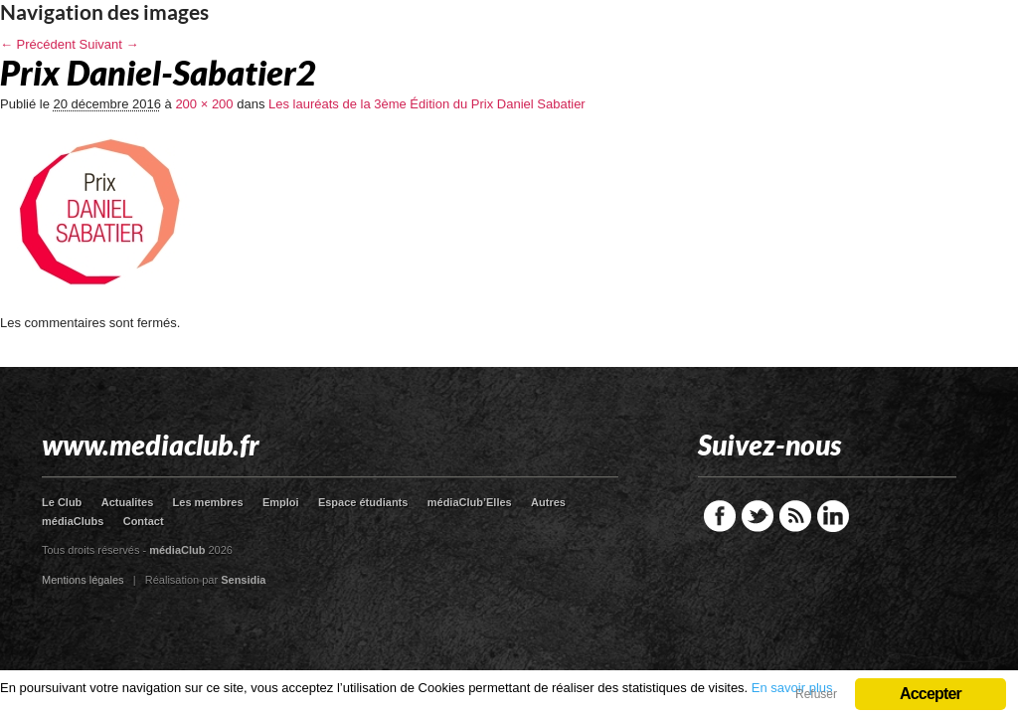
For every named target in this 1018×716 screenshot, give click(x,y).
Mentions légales (83, 580)
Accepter (930, 693)
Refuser (816, 694)
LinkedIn (833, 516)
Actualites (127, 502)
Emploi (280, 502)
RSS (795, 516)
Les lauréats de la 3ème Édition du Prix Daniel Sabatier (427, 103)
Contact (143, 521)
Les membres (208, 502)
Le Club (62, 502)
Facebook (720, 516)
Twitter (757, 516)
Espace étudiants (363, 502)
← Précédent (38, 44)
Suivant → (109, 44)
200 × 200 (204, 103)
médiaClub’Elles (469, 502)
